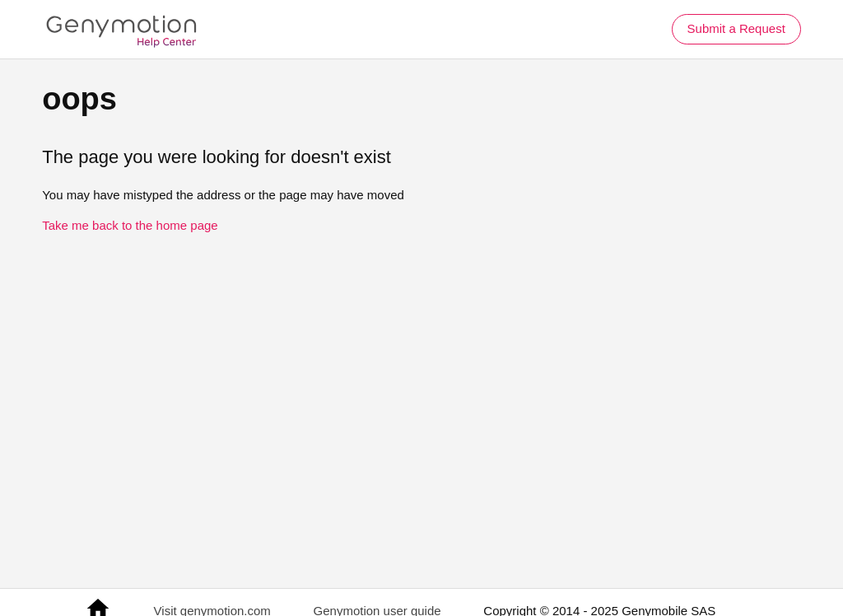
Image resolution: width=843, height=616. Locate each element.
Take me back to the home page (129, 225)
